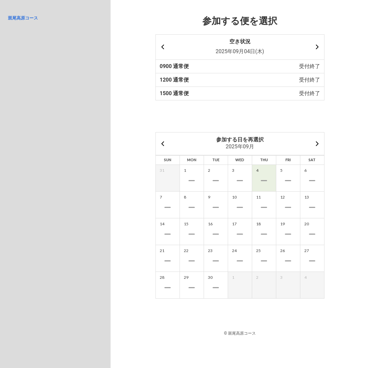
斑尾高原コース (23, 18)
